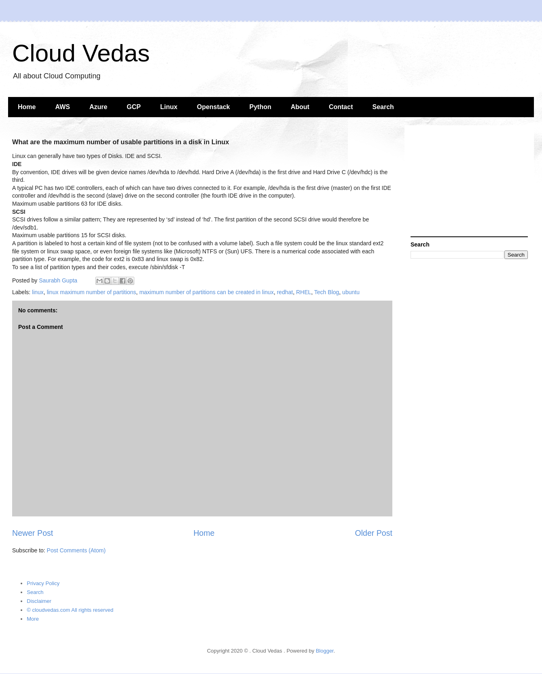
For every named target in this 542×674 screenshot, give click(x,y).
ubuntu (351, 292)
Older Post (373, 533)
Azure (98, 106)
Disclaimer (39, 601)
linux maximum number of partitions (91, 292)
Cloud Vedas (81, 53)
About (300, 106)
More (33, 619)
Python (260, 106)
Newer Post (32, 533)
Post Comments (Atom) (76, 550)
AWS (62, 106)
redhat (285, 292)
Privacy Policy (43, 583)
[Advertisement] (469, 181)
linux (38, 292)
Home (27, 106)
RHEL (303, 292)
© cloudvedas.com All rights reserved (70, 610)
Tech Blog (326, 292)
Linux (169, 106)
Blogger (325, 651)
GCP (134, 106)
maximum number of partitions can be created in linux (206, 292)
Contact (341, 106)
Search (383, 106)
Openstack (213, 106)
